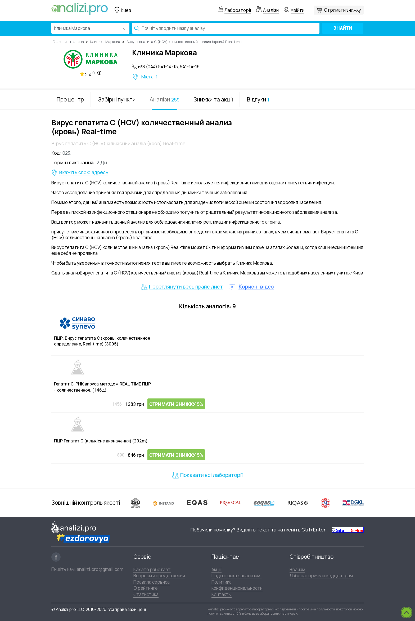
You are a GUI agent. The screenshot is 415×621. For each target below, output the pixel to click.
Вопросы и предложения (159, 576)
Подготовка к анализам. (236, 576)
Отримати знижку (342, 10)
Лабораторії (237, 10)
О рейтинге (145, 588)
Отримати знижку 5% (176, 404)
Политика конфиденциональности (237, 585)
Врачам (297, 569)
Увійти (297, 10)
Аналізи (271, 10)
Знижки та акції (213, 99)
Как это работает (152, 569)
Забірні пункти (117, 99)
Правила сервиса (151, 582)
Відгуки (258, 99)
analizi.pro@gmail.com (100, 569)
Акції (216, 569)
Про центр (70, 99)
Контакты (221, 594)
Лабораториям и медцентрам (321, 576)
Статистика (146, 594)
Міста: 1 (149, 77)
